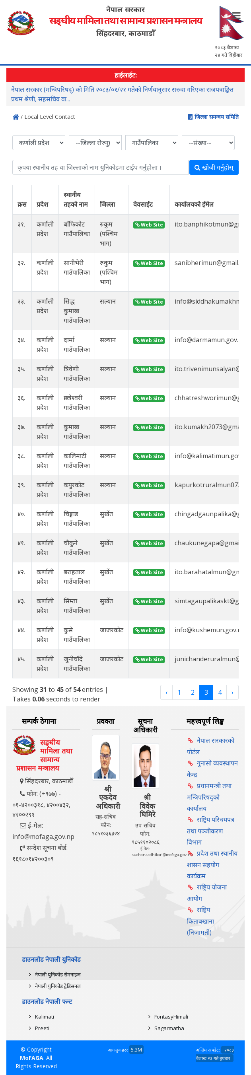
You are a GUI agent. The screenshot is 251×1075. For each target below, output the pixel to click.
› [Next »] (232, 692)
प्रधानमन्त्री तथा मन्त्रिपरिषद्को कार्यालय (209, 797)
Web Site (149, 224)
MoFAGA (31, 1057)
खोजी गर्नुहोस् (214, 167)
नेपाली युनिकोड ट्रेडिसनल (58, 986)
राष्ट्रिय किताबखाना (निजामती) (200, 921)
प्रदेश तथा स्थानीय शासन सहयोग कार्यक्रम (212, 864)
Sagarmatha (169, 1028)
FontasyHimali (171, 1016)
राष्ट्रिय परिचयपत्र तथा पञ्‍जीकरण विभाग (210, 830)
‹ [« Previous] (166, 692)
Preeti (42, 1028)
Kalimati (44, 1016)
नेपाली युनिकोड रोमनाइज (58, 974)
